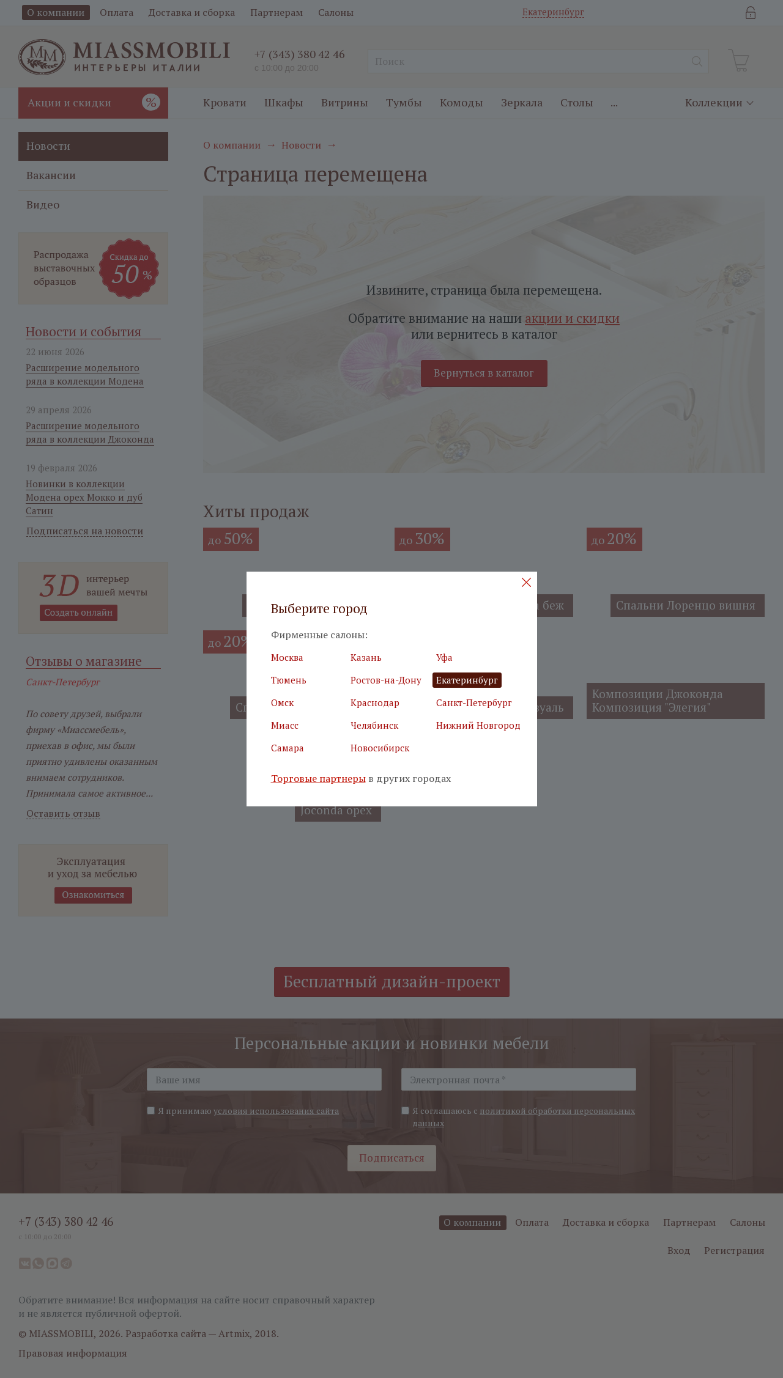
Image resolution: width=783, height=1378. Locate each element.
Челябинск (374, 725)
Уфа (444, 657)
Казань (366, 657)
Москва (287, 657)
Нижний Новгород (478, 725)
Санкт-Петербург (474, 702)
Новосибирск (380, 748)
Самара (287, 748)
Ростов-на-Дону (386, 680)
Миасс (285, 725)
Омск (282, 702)
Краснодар (375, 702)
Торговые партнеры (318, 778)
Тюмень (288, 680)
